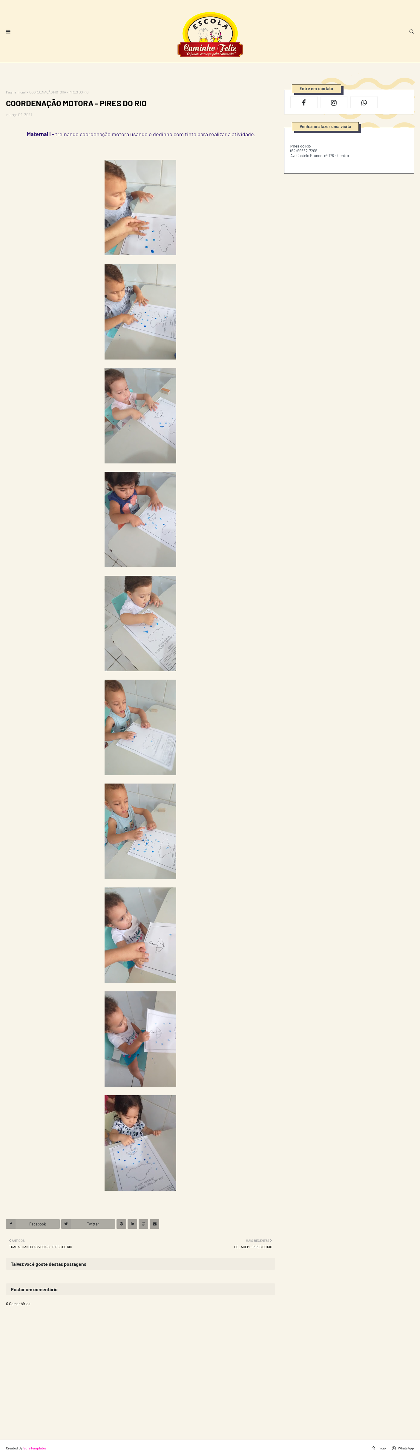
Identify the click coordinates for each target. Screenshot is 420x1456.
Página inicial (16, 92)
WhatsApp (403, 1448)
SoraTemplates (35, 1448)
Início (378, 1448)
